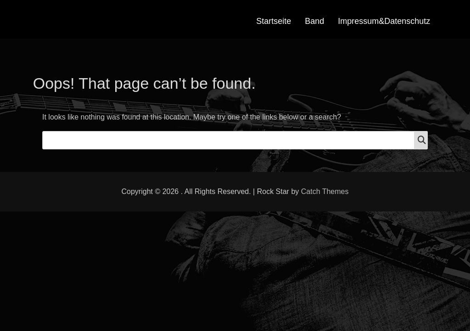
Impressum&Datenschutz (384, 21)
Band (314, 21)
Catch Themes (325, 191)
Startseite (273, 21)
